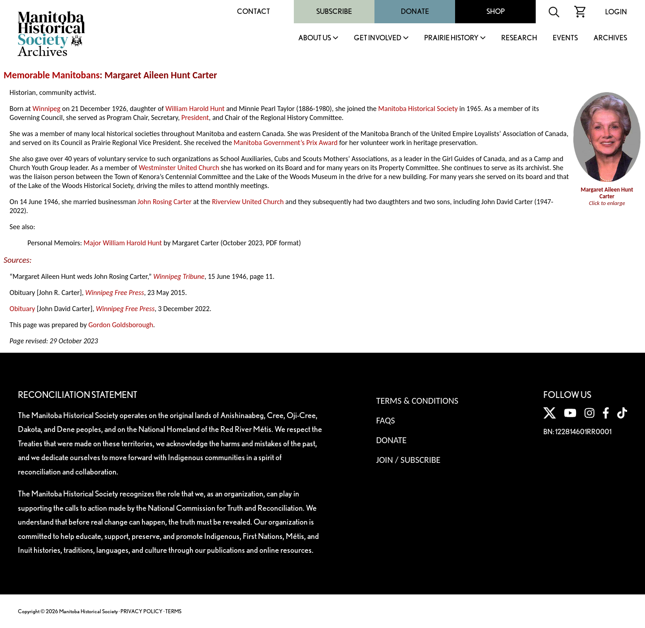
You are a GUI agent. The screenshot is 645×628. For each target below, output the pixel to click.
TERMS (173, 611)
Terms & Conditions (417, 400)
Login (616, 12)
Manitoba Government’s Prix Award (286, 142)
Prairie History (451, 38)
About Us (314, 38)
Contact (253, 11)
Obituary (22, 308)
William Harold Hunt (194, 108)
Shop (495, 11)
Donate (415, 11)
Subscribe (334, 11)
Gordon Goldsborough (120, 324)
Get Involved (377, 38)
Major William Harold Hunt (123, 243)
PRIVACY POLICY (141, 611)
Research (519, 38)
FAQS (385, 420)
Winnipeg (46, 108)
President (195, 117)
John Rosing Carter (165, 201)
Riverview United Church (248, 201)
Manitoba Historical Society (418, 108)
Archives (610, 38)
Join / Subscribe (408, 459)
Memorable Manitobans (52, 75)
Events (565, 38)
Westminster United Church (179, 167)
